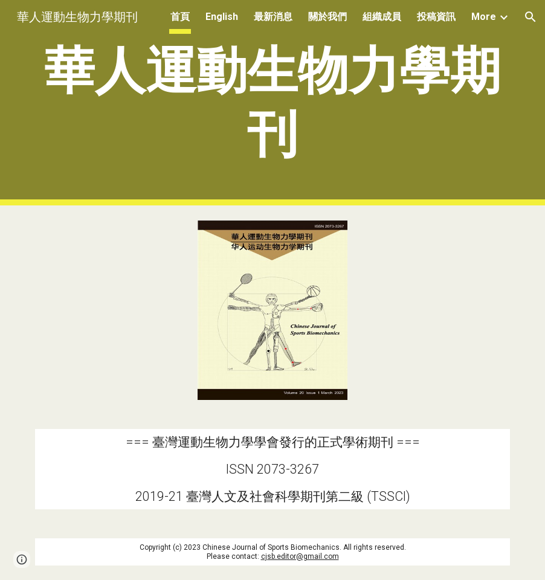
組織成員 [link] (382, 16)
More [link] (483, 16)
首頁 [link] (180, 16)
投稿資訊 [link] (436, 16)
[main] (272, 102)
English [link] (221, 16)
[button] (530, 16)
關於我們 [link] (327, 16)
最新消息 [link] (273, 16)
